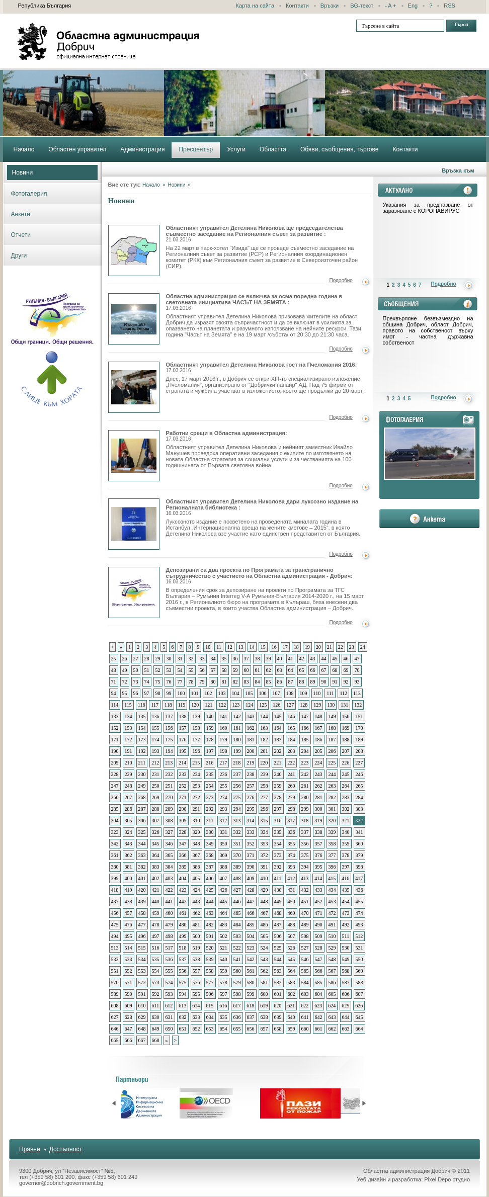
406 (210, 878)
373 (278, 855)
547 (318, 959)
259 (278, 786)
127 (290, 705)
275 (237, 797)
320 (332, 820)
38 (257, 658)
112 (343, 693)
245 (346, 774)
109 (303, 693)
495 (128, 936)
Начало (151, 185)
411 (278, 878)
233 (183, 774)
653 (210, 1029)
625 (345, 1005)
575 (183, 982)
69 (346, 670)
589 (115, 994)
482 (210, 924)
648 (142, 1029)
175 (169, 739)
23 (351, 647)
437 (115, 901)
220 (264, 762)
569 (359, 971)
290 (183, 809)
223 (304, 762)
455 (359, 901)
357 (318, 843)
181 (251, 739)
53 (169, 670)
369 (223, 855)
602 (291, 994)
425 (210, 890)
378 (346, 855)
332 (237, 832)
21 (329, 647)
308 (169, 820)
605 (332, 994)
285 (115, 809)
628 (128, 1017)
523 (251, 948)
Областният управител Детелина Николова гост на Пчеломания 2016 (133, 387)
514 (128, 948)
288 (155, 809)
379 (359, 855)
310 (196, 820)
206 (332, 751)
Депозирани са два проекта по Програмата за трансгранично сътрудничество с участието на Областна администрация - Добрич (133, 592)
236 (223, 774)
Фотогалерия (29, 193)
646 (115, 1029)
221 (277, 762)
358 (332, 843)
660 (305, 1029)
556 (183, 971)
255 (223, 786)
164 (278, 728)
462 (196, 913)
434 (332, 890)
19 (307, 647)
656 (251, 1029)
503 (237, 936)
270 (169, 797)
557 (196, 971)
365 (169, 855)
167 (318, 728)
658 (278, 1029)
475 (115, 924)
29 (157, 658)
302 (346, 809)
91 (335, 682)
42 (301, 658)
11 (218, 647)
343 (128, 843)
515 (142, 948)
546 (305, 959)
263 (332, 786)
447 (251, 901)
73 (135, 682)
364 (155, 855)
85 (268, 682)
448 (264, 901)
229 (128, 774)
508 (305, 936)
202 (278, 751)
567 (332, 971)
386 (196, 867)
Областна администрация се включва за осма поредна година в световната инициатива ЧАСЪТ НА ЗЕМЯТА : (254, 302)
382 (142, 867)
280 (305, 797)
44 (324, 658)
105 (249, 693)
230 (142, 774)
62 (268, 670)
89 (312, 682)
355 (291, 843)
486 (264, 924)
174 (155, 739)
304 (115, 820)
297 (278, 809)
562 (264, 971)
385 (183, 867)
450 (291, 901)
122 (222, 705)
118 (168, 705)
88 (301, 682)
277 (264, 797)
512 (359, 936)
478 (155, 924)
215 (196, 762)
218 (236, 762)
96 (135, 693)
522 (237, 948)
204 (305, 751)
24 (362, 647)
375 (305, 855)
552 (128, 971)
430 (278, 890)
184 (291, 739)
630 (155, 1017)
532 (115, 959)
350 (223, 843)
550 (359, 959)
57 (213, 670)
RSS (449, 6)
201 (264, 751)
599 (251, 994)
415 (332, 878)
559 (223, 971)
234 (196, 774)
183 (278, 739)
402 (155, 878)
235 (210, 774)
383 (155, 867)
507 (291, 936)
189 (359, 739)
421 (155, 890)
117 (154, 705)
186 (318, 739)
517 (169, 948)
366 (183, 855)
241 (291, 774)
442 (183, 901)
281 (318, 797)
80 (213, 682)
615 (209, 1005)
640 (291, 1017)
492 (346, 924)
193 (155, 751)
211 (142, 762)
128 (303, 705)
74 (146, 682)
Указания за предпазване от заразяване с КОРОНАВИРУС (428, 208)
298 (291, 809)
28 (146, 658)
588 (359, 982)
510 (332, 936)
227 (359, 762)
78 (191, 682)
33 (202, 658)
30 (169, 658)
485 (251, 924)
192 (142, 751)
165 (291, 728)
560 (237, 971)
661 (318, 1029)
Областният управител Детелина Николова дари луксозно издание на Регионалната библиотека (133, 524)
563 (278, 971)
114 (115, 705)
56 (202, 670)
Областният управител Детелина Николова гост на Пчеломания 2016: (261, 367)
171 (115, 739)
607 (359, 994)
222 (291, 762)
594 (183, 994)
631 (169, 1017)
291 (196, 809)
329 (196, 832)
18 (296, 647)
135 (142, 716)
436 (359, 890)
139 (196, 716)
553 (142, 971)
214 (182, 762)
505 (264, 936)
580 (251, 982)
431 (291, 890)
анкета (429, 518)
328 (183, 832)
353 (264, 843)
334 (264, 832)
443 (196, 901)
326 (155, 832)
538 (196, 959)
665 (115, 1040)
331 (223, 832)
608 (115, 1005)
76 (169, 682)
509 (318, 936)
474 (359, 913)
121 (208, 705)
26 (124, 658)
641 (305, 1017)
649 (155, 1029)
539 (210, 959)
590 (128, 994)
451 (305, 901)
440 (155, 901)
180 (237, 739)
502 (223, 936)
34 (213, 658)
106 (263, 693)
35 (224, 658)
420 (142, 890)
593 (169, 994)
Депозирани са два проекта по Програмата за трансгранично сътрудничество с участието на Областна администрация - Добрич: (259, 575)
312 (223, 820)
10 (207, 647)
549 (346, 959)
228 (115, 774)
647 (128, 1029)
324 (128, 832)
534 (142, 959)
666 (128, 1040)
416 (345, 878)
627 (115, 1017)
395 (318, 867)
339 (332, 832)
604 (318, 994)
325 (142, 832)
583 (291, 982)
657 (264, 1029)
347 (183, 843)
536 (169, 959)
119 (182, 705)
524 (264, 948)
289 (169, 809)
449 (278, 901)
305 (128, 820)
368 (210, 855)
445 (223, 901)
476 (128, 924)
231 (155, 774)
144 (264, 716)
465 (237, 913)
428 (251, 890)
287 (142, 809)
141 (223, 716)
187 (332, 739)
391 (264, 867)
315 (264, 820)
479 (169, 924)
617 (236, 1005)
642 (318, 1017)
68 (335, 670)
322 (359, 820)
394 (305, 867)
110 (317, 693)
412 (291, 878)
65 (301, 670)
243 (318, 774)
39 (268, 658)
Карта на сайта (255, 6)
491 (332, 924)
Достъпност (65, 1149)
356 (305, 843)
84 (257, 682)
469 (291, 913)
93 (357, 682)
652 (196, 1029)
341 (359, 832)
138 (183, 716)
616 (223, 1005)
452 (318, 901)
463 (210, 913)
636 (237, 1017)
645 (359, 1017)
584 (305, 982)
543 (264, 959)
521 (223, 948)
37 (246, 658)
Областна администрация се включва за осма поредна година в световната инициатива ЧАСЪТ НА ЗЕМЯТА (133, 319)
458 (142, 913)
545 (291, 959)
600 (264, 994)
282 (332, 797)
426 (223, 890)
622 (304, 1005)
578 (223, 982)
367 (196, 855)
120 (195, 705)
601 (278, 994)
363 (142, 855)
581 (264, 982)
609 (128, 1005)
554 (155, 971)
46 (346, 658)
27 (135, 658)
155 (155, 728)
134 (128, 716)
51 (146, 670)
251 (169, 786)
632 (183, 1017)
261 (305, 786)
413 (304, 878)
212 (155, 762)
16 (274, 647)
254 (210, 786)
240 (278, 774)
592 (155, 994)
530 (346, 948)
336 (291, 832)
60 (246, 670)
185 (305, 739)
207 (346, 751)
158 (196, 728)
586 (332, 982)
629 (142, 1017)
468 (278, 913)
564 (291, 971)
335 (278, 832)
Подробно (341, 280)
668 (155, 1040)
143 (251, 716)
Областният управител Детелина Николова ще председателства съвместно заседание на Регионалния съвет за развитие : (254, 233)
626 (359, 1005)
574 (169, 982)
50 (135, 670)
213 (169, 762)
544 (278, 959)
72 (124, 682)
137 (169, 716)
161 (237, 728)
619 (264, 1005)
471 (318, 913)
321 (345, 820)
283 (346, 797)
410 (264, 878)
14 (252, 647)
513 (115, 948)
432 (305, 890)
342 (115, 843)
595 (196, 994)
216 (209, 762)
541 (237, 959)
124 (249, 705)
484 (237, 924)
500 (196, 936)
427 (237, 890)
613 (182, 1005)
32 (191, 658)
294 (237, 809)
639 (278, 1017)
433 (318, 890)
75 (157, 682)
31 (180, 658)
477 (142, 924)
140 (210, 716)
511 (346, 936)
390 (251, 867)
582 (278, 982)
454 (346, 901)
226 (345, 762)
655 (237, 1029)
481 (196, 924)
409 (251, 878)
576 (196, 982)
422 (169, 890)
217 (223, 762)
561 (251, 971)
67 (324, 670)
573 (155, 982)
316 (277, 820)
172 (128, 739)
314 (250, 820)
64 (290, 670)
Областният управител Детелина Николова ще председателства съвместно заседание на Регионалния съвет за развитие (133, 250)
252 (183, 786)
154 (142, 728)
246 (359, 774)
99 (169, 693)
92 (346, 682)
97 (146, 693)
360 (359, 843)
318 (304, 820)
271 (183, 797)
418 (115, 890)
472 (332, 913)
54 (180, 670)
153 (128, 728)
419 (128, 890)
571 (128, 982)
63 (279, 670)
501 (210, 936)
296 (264, 809)
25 (113, 658)
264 (346, 786)
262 (318, 786)
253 (196, 786)
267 (128, 797)
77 (180, 682)
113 (357, 693)
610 (142, 1005)
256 (237, 786)
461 (183, 913)
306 (142, 820)
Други (19, 255)
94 (113, 693)
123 (235, 705)
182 (264, 739)
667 (142, 1040)
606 (346, 994)
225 (332, 762)
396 (332, 867)
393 (291, 867)
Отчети (21, 234)
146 (291, 716)
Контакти (297, 6)
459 (155, 913)
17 (285, 647)
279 (291, 797)
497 (155, 936)
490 (318, 924)
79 (202, 682)
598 (237, 994)
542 (251, 959)
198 (223, 751)
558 (210, 971)
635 (223, 1017)
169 (346, 728)
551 (115, 971)
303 (359, 809)
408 (237, 878)
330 (210, 832)
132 (358, 705)
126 (276, 705)
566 (318, 971)
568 (346, 971)
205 (318, 751)
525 (278, 948)
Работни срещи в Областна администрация (133, 455)
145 (278, 716)
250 (155, 786)
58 (224, 670)
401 (142, 878)
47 (357, 658)
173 (142, 739)
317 (291, 820)
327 (169, 832)
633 (196, 1017)
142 (237, 716)
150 (346, 716)
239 (264, 774)
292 (210, 809)
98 (157, 693)
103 (222, 693)
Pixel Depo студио (447, 1179)
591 (142, 994)
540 (223, 959)
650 (169, 1029)
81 (224, 682)
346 (169, 843)
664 (359, 1029)
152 (115, 728)
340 (346, 832)
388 (223, 867)
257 (251, 786)
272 (196, 797)
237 (237, 774)
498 (169, 936)
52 (157, 670)
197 (210, 751)
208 (359, 751)
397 (346, 867)
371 (251, 855)
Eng (413, 6)
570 (115, 982)
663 (346, 1029)
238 (251, 774)
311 (210, 820)
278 (278, 797)
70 (357, 670)
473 (346, 913)
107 (276, 693)
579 (237, 982)
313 (236, 820)
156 (169, 728)
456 (115, 913)
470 (305, 913)
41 (290, 658)
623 (318, 1005)
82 (235, 682)
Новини (22, 172)
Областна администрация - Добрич (108, 41)
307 (155, 820)
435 (346, 890)
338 (318, 832)
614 (196, 1005)
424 (196, 890)
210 (128, 762)
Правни (29, 1149)
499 (183, 936)
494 (115, 936)
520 (210, 948)
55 (191, 670)
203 (291, 751)
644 (346, 1017)
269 (155, 797)
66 (312, 670)
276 (251, 797)
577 (210, 982)
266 (115, 797)
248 (128, 786)
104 (235, 693)
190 (115, 751)
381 (128, 867)
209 (115, 762)
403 (169, 878)
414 (318, 878)
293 (223, 809)
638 (264, 1017)
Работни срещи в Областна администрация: (226, 436)
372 (264, 855)
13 (240, 647)
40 (279, 658)
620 (277, 1005)
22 (340, 647)
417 (359, 878)
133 (115, 716)
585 (318, 982)
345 (155, 843)
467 (264, 913)
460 (169, 913)
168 (332, 728)
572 (142, 982)
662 (332, 1029)
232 (169, 774)
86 (279, 682)
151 (359, 716)
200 (251, 751)
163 (264, 728)
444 (210, 901)
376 (318, 855)
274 (223, 797)
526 (291, 948)
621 (291, 1005)
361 (115, 855)
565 (305, 971)
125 (263, 705)
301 (332, 809)
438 (128, 901)
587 (346, 982)
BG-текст (361, 6)
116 (141, 705)
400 (128, 878)
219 (250, 762)
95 (124, 693)
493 (359, 924)
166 (305, 728)
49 (124, 670)
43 (312, 658)
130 (331, 705)
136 (155, 716)
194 (169, 751)
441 (169, 901)
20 (318, 647)
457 (128, 913)
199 (237, 751)
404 (183, 878)
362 (128, 855)
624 (332, 1005)
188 (346, 739)
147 (305, 716)
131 (344, 705)
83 (246, 682)
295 (251, 809)
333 (251, 832)
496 (142, 936)
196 (196, 751)
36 (235, 658)
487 (278, 924)
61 (257, 670)
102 (208, 693)
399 (115, 878)
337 (305, 832)
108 (290, 693)
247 (115, 786)
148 (318, 716)
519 (196, 948)
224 (318, 762)
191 (128, 751)
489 (305, 924)
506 (278, 936)
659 (291, 1029)
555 (169, 971)
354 (278, 843)
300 (318, 809)
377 (332, 855)
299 (305, 809)
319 (318, 820)
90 (324, 682)
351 (237, 843)
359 (346, 843)
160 (223, 728)
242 (305, 774)
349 (210, 843)
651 (183, 1029)
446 (237, 901)
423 (183, 890)
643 (332, 1017)
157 (183, 728)
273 (210, 797)
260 (291, 786)
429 (264, 890)
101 (195, 693)
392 (278, 867)
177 (196, 739)
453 (332, 901)
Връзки (329, 6)
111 (330, 693)
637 (251, 1017)
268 (142, 797)
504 (251, 936)
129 (317, 705)
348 (196, 843)
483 (223, 924)
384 (169, 867)
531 (359, 948)
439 (142, 901)
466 (251, 913)
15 (263, 647)
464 (223, 913)
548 (332, 959)
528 (318, 948)
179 (223, 739)
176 (183, 739)
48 (113, 670)
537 (183, 959)
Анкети (21, 214)
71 (113, 682)
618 (250, 1005)
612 (169, 1005)
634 (210, 1017)
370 (237, 855)
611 (155, 1005)
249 (142, 786)
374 (291, 855)
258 (264, 786)
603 (305, 994)
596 (210, 994)
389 (237, 867)
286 (128, 809)
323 (115, 832)
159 (210, 728)
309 (183, 820)
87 (290, 682)
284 (359, 797)
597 (223, 994)
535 (155, 959)
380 (115, 867)
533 (128, 959)
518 (183, 948)
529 (332, 948)
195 (183, 751)
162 (251, 728)
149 (332, 716)
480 (183, 924)
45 (335, 658)
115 (128, 705)
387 (210, 867)
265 (359, 786)
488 (291, 924)
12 (229, 647)
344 (142, 843)
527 (305, 948)
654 (223, 1029)
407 (223, 878)
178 (210, 739)
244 (332, 774)
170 (359, 728)
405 (196, 878)
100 (181, 693)
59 (235, 670)
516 (155, 948)
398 (359, 867)
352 (251, 843)
